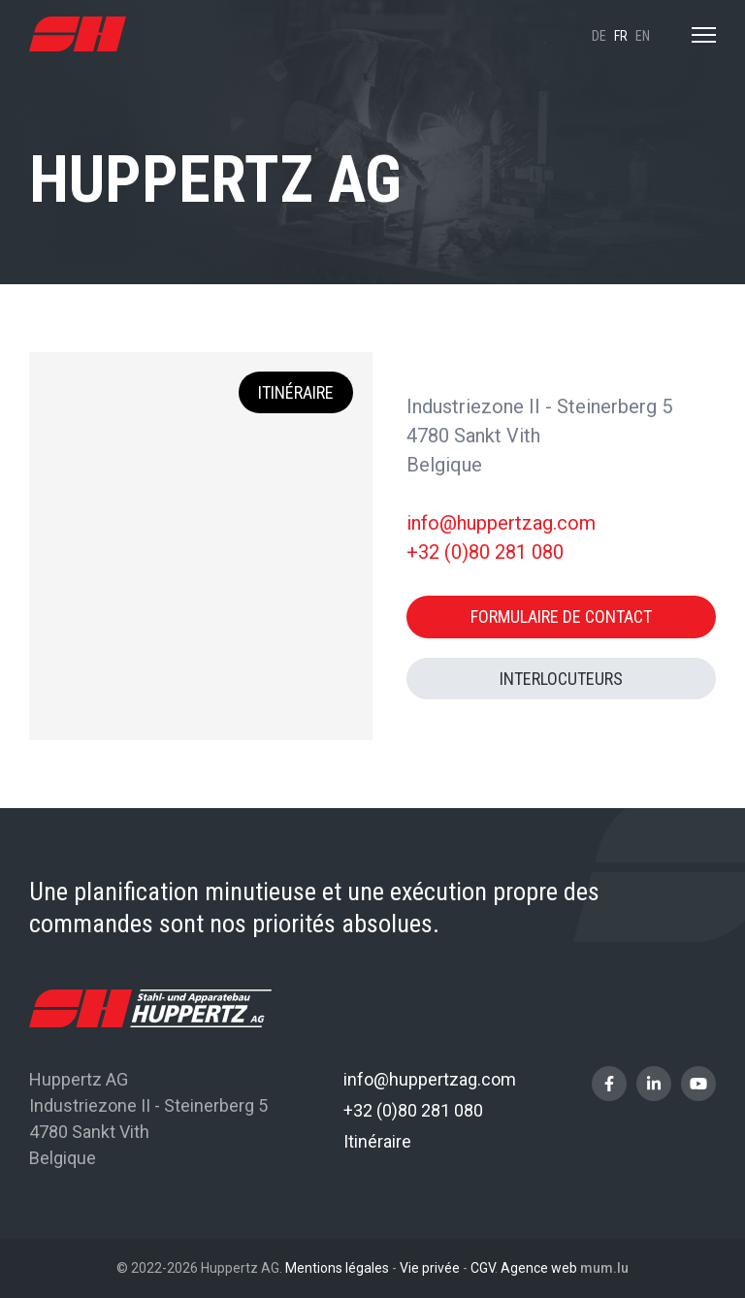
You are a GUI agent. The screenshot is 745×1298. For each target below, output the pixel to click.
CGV (482, 1268)
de (599, 36)
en (642, 36)
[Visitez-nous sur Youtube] (698, 1083)
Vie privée (430, 1268)
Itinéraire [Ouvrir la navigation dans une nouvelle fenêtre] (296, 392)
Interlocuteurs (561, 678)
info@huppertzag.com (501, 523)
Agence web (539, 1268)
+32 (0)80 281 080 (485, 552)
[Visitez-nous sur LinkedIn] (653, 1083)
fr (621, 36)
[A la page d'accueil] (77, 34)
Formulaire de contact (561, 616)
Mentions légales (337, 1268)
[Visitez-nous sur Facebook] (609, 1083)
